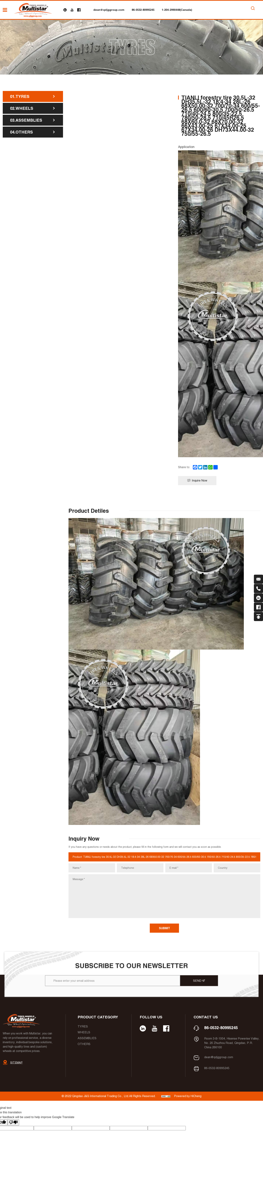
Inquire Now (197, 480)
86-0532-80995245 (143, 9)
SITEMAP (16, 1062)
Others (84, 1044)
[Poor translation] (13, 1122)
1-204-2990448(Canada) (177, 9)
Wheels (84, 1032)
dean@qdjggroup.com (108, 9)
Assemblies (87, 1038)
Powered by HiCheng (187, 1096)
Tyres (83, 1026)
